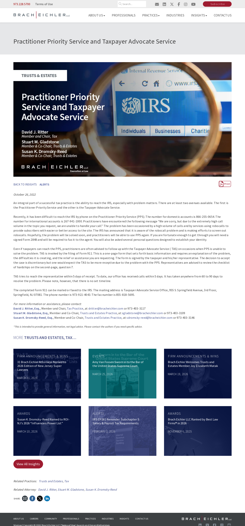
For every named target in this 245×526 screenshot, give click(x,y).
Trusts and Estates (51, 481)
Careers (34, 518)
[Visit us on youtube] (193, 4)
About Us (96, 15)
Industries (175, 15)
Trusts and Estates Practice (98, 313)
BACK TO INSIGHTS (25, 184)
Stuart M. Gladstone (71, 489)
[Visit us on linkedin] (164, 4)
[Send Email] (25, 498)
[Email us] (157, 4)
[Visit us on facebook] (178, 4)
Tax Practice (75, 308)
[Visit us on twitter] (172, 4)
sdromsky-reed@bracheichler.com (149, 318)
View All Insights (28, 464)
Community (50, 518)
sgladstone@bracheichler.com (142, 313)
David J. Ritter (47, 489)
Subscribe (218, 4)
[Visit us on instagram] (185, 4)
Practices (151, 15)
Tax (66, 481)
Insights (199, 15)
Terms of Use (44, 4)
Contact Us (223, 15)
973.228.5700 (21, 4)
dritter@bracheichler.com (105, 308)
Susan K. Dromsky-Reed (101, 489)
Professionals (124, 15)
